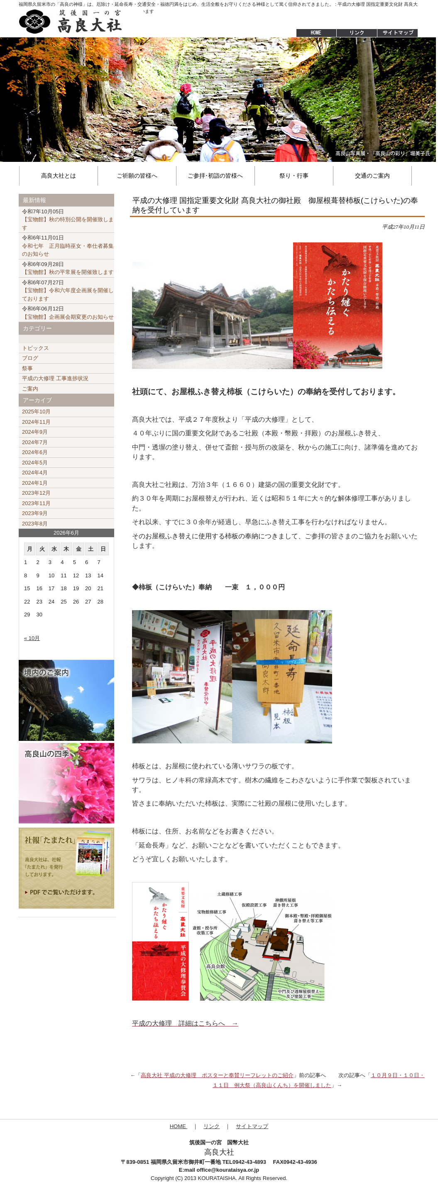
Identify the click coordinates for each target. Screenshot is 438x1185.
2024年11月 (36, 422)
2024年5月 (35, 462)
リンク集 (356, 33)
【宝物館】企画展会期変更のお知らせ (68, 312)
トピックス (35, 348)
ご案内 (30, 389)
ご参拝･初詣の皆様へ (215, 175)
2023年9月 (35, 513)
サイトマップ (398, 33)
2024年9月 (35, 432)
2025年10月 (36, 411)
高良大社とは (58, 175)
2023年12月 (36, 493)
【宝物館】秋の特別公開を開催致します (68, 219)
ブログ (30, 358)
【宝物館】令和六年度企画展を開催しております (68, 290)
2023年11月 (36, 503)
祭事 (27, 368)
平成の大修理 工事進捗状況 (55, 378)
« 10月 (32, 638)
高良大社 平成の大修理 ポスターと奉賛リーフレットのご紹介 (217, 1075)
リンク (211, 1126)
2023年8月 (35, 523)
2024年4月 (35, 472)
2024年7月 (35, 442)
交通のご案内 (372, 175)
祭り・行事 (293, 175)
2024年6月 (35, 452)
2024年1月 (35, 483)
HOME (312, 33)
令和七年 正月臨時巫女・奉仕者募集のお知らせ (68, 246)
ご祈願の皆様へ (137, 175)
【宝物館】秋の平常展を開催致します (68, 268)
